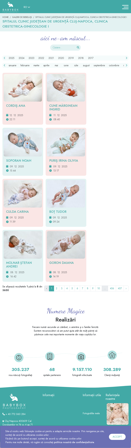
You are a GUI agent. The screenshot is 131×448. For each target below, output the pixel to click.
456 (112, 288)
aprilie (46, 65)
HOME (5, 17)
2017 (90, 58)
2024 (21, 58)
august (86, 65)
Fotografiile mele (91, 413)
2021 (51, 58)
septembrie (99, 65)
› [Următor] (126, 288)
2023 (31, 58)
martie (36, 65)
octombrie (114, 65)
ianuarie (12, 65)
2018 (81, 58)
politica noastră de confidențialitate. (74, 442)
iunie (66, 65)
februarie (25, 65)
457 (120, 288)
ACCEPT (117, 437)
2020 (61, 58)
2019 (71, 58)
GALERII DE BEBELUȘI (22, 17)
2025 (11, 58)
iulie (76, 65)
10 (98, 288)
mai (56, 65)
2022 (41, 58)
